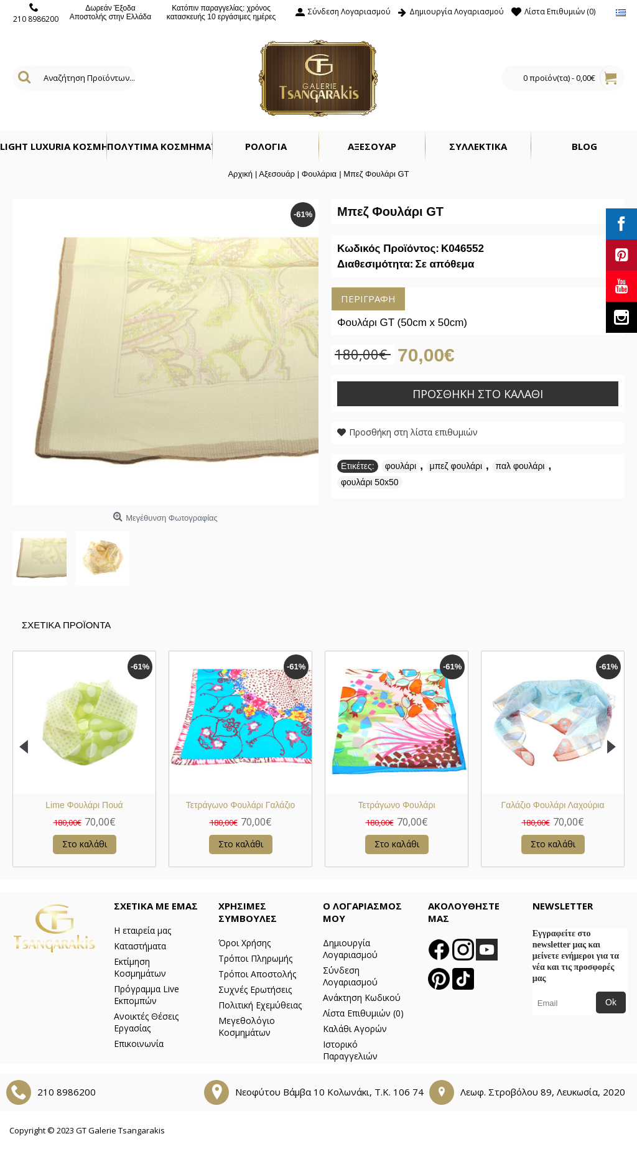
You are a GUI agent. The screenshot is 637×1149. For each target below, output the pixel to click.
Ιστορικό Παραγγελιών (350, 1050)
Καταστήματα (140, 946)
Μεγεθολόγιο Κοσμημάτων (246, 1026)
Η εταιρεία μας (142, 930)
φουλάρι (400, 466)
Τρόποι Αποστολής (257, 974)
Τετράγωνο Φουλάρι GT (84, 805)
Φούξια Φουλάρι (396, 805)
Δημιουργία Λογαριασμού (350, 949)
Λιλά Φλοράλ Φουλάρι (552, 805)
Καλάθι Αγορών (355, 1029)
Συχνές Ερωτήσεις (255, 989)
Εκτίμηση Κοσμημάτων (140, 967)
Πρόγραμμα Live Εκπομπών (146, 995)
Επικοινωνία (139, 1043)
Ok (610, 1002)
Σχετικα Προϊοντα (66, 625)
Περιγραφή (368, 298)
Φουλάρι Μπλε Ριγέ (240, 805)
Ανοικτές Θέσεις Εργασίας (146, 1022)
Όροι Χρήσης (244, 943)
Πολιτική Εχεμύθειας (260, 1005)
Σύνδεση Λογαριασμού (350, 976)
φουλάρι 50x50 (370, 482)
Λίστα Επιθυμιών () (363, 1013)
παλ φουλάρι (520, 466)
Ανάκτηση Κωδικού (362, 997)
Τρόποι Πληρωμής (255, 958)
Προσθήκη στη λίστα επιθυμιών (413, 432)
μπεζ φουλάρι (456, 466)
